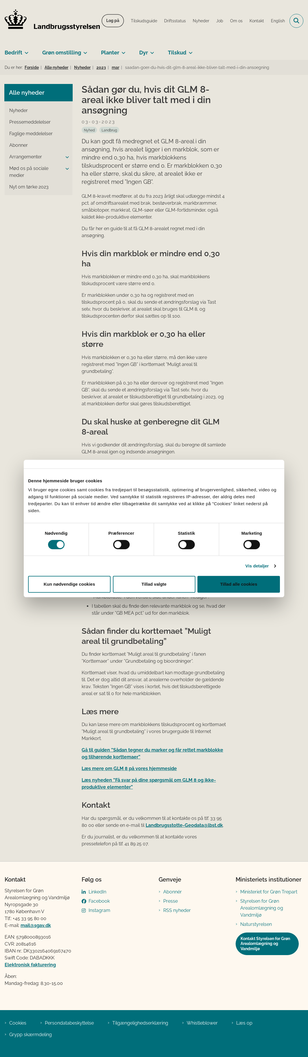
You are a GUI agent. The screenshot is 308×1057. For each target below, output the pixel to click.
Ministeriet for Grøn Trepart (268, 892)
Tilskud (177, 53)
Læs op (244, 1023)
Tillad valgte (154, 584)
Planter (110, 53)
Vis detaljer (257, 565)
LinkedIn (97, 892)
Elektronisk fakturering (30, 965)
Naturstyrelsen (256, 924)
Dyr (143, 53)
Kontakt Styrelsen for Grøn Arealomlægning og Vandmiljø (265, 943)
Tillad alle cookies (238, 584)
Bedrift (13, 53)
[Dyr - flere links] (151, 50)
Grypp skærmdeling (30, 1034)
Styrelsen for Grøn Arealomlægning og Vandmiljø (261, 908)
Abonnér (172, 892)
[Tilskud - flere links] (189, 50)
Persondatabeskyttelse (69, 1023)
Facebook (99, 901)
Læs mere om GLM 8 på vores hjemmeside (129, 768)
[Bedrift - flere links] (25, 50)
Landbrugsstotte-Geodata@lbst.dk (184, 825)
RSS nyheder (177, 910)
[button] (66, 157)
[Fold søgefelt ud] (296, 21)
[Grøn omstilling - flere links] (84, 50)
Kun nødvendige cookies (69, 584)
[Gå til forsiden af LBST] (50, 20)
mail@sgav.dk (36, 925)
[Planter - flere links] (122, 50)
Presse (170, 901)
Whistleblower (202, 1023)
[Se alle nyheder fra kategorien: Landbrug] (109, 130)
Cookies (17, 1023)
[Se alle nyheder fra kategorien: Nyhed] (89, 130)
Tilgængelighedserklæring (140, 1023)
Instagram (99, 910)
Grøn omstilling (61, 53)
